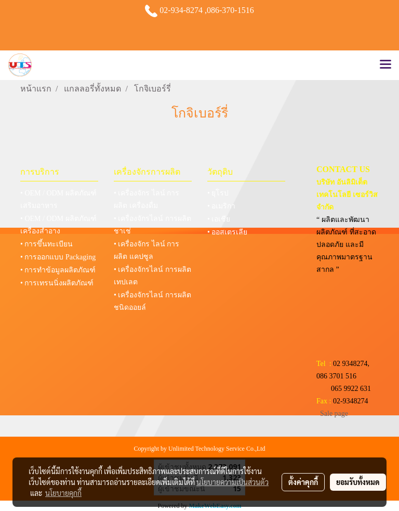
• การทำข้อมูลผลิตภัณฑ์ (58, 270)
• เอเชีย (218, 219)
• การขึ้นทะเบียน (46, 244)
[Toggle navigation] (385, 65)
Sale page (334, 413)
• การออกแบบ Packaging (58, 257)
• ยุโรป (218, 193)
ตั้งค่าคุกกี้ (303, 482)
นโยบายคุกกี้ (63, 492)
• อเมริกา (221, 206)
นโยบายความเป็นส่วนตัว (232, 482)
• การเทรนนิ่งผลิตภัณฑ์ (57, 283)
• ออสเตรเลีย (227, 232)
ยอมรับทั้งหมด (358, 482)
